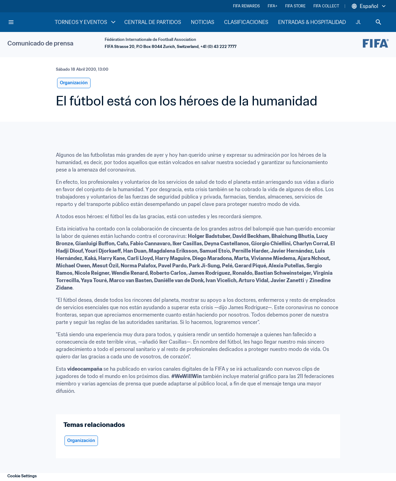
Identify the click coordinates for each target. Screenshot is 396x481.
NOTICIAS (202, 22)
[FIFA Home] (31, 22)
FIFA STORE (295, 6)
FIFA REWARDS (246, 6)
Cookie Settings (22, 476)
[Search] (378, 22)
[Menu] (11, 22)
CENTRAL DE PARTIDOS (152, 22)
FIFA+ (272, 6)
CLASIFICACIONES (246, 22)
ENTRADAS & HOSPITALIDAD (312, 22)
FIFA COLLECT (326, 6)
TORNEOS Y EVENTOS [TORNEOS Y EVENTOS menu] (86, 22)
